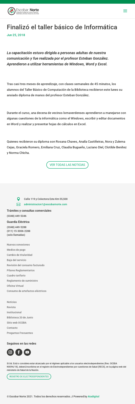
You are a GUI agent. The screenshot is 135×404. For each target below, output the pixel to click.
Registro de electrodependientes (29, 376)
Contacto (12, 327)
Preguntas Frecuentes (20, 332)
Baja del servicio (16, 260)
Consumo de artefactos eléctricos (26, 291)
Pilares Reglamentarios (21, 270)
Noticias (12, 302)
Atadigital (93, 396)
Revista (11, 307)
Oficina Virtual (15, 285)
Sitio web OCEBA (16, 322)
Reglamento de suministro (22, 280)
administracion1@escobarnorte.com (45, 204)
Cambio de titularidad (19, 254)
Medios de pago (16, 249)
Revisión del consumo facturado (26, 265)
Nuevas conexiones (18, 244)
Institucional (14, 312)
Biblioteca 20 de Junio (20, 317)
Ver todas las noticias (67, 165)
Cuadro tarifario (16, 275)
